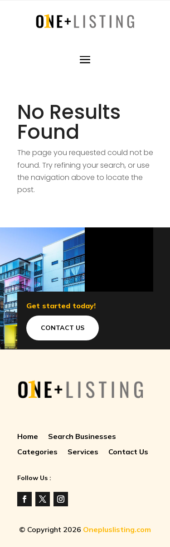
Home (27, 437)
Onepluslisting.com (117, 529)
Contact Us (62, 328)
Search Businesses (82, 437)
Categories (37, 452)
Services (83, 452)
